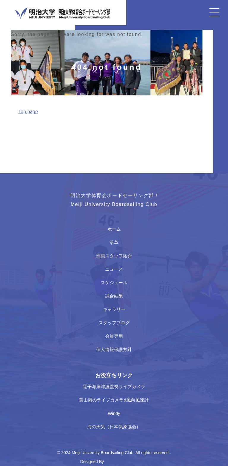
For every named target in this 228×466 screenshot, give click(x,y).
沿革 (114, 242)
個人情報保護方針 (114, 349)
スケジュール (114, 282)
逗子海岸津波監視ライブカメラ (114, 386)
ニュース (114, 269)
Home (16, 125)
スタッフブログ (114, 322)
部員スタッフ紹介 (114, 255)
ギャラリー (114, 309)
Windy (114, 413)
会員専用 (114, 336)
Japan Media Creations (126, 461)
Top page (28, 111)
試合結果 (114, 295)
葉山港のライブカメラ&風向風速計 (114, 399)
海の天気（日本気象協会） (114, 426)
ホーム (114, 229)
